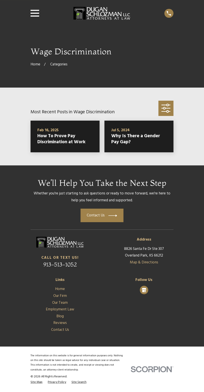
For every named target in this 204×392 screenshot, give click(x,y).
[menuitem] (36, 382)
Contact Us (60, 330)
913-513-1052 (60, 264)
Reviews (60, 323)
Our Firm (60, 296)
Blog (60, 316)
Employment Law (60, 309)
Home (60, 289)
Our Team (60, 303)
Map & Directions (144, 262)
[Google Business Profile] (144, 290)
